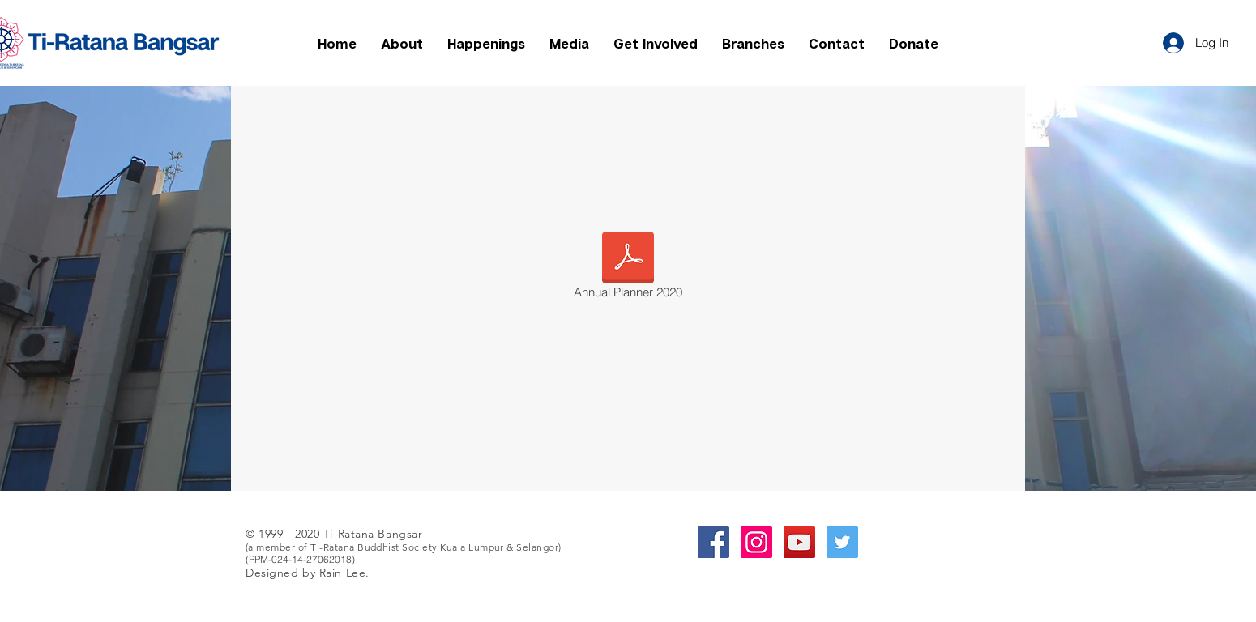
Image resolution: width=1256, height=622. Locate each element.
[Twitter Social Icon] (842, 542)
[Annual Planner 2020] (628, 268)
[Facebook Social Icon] (713, 542)
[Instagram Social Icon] (756, 542)
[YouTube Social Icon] (799, 542)
